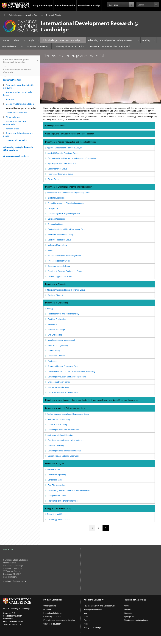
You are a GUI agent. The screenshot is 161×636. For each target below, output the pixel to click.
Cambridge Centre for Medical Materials (63, 451)
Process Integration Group (57, 261)
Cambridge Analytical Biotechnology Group (64, 203)
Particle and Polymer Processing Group (63, 255)
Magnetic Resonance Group (58, 240)
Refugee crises (12, 128)
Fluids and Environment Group (59, 235)
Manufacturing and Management (60, 340)
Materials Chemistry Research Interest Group (65, 290)
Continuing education (52, 617)
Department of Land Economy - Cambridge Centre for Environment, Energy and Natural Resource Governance (91, 400)
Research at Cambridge (89, 5)
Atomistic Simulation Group (57, 419)
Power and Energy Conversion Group (62, 366)
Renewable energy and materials (21, 108)
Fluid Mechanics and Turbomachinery (62, 314)
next (105, 528)
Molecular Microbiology (56, 245)
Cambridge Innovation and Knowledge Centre (65, 377)
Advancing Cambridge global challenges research (111, 40)
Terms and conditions (12, 624)
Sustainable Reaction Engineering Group (63, 271)
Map (85, 613)
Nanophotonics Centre (55, 496)
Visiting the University (93, 609)
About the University (65, 5)
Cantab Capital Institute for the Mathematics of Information (70, 158)
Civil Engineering (53, 335)
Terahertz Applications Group (58, 277)
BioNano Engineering (55, 198)
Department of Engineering (56, 303)
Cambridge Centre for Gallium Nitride (62, 430)
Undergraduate (49, 606)
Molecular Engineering (55, 475)
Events (86, 620)
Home (4, 15)
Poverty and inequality (16, 140)
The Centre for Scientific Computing (61, 501)
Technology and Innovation (57, 520)
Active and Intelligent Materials (59, 435)
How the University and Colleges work (99, 606)
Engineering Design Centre (57, 382)
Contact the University (12, 616)
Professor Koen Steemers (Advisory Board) (110, 46)
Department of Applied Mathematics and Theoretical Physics (70, 142)
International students (52, 613)
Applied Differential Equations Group (61, 153)
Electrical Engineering (55, 319)
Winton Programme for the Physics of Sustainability (68, 490)
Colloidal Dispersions (55, 219)
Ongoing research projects (15, 156)
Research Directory (54, 15)
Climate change (13, 117)
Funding (146, 40)
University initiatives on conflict (69, 46)
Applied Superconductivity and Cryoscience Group (67, 414)
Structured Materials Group (57, 266)
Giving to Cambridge (92, 627)
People (31, 40)
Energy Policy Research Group (58, 508)
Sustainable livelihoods (16, 112)
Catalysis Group (53, 208)
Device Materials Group (56, 424)
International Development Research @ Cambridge (16, 62)
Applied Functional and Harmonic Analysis (63, 148)
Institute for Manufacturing (57, 387)
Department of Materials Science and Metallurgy (65, 408)
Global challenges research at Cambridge (25, 15)
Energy (49, 309)
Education (10, 99)
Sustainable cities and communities (14, 123)
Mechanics (51, 324)
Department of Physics (54, 464)
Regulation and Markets (56, 514)
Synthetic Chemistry (54, 295)
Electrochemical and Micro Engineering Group (65, 229)
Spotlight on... (129, 617)
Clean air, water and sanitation (20, 103)
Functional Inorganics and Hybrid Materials (64, 440)
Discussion (128, 613)
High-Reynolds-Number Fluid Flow (60, 163)
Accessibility (8, 619)
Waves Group (52, 179)
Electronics (51, 361)
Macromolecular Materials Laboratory (62, 456)
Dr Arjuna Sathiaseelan (37, 46)
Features (127, 609)
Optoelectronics (52, 469)
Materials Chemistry (54, 446)
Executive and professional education (59, 620)
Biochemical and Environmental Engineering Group (67, 193)
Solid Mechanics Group (56, 169)
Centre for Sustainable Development (61, 392)
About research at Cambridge (136, 620)
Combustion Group (54, 224)
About (17, 40)
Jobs (86, 624)
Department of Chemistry (55, 284)
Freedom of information (13, 621)
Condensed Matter (54, 480)
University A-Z (9, 613)
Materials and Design (55, 329)
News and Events (9, 46)
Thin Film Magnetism (55, 485)
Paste (49, 250)
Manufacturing (52, 350)
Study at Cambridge (42, 5)
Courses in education (52, 624)
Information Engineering (56, 345)
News (86, 617)
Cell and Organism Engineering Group (62, 214)
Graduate (47, 609)
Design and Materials (55, 356)
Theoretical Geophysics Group (59, 174)
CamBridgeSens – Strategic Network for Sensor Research (69, 134)
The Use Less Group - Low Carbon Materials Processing (70, 371)
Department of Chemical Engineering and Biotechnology (68, 187)
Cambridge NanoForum (55, 126)
